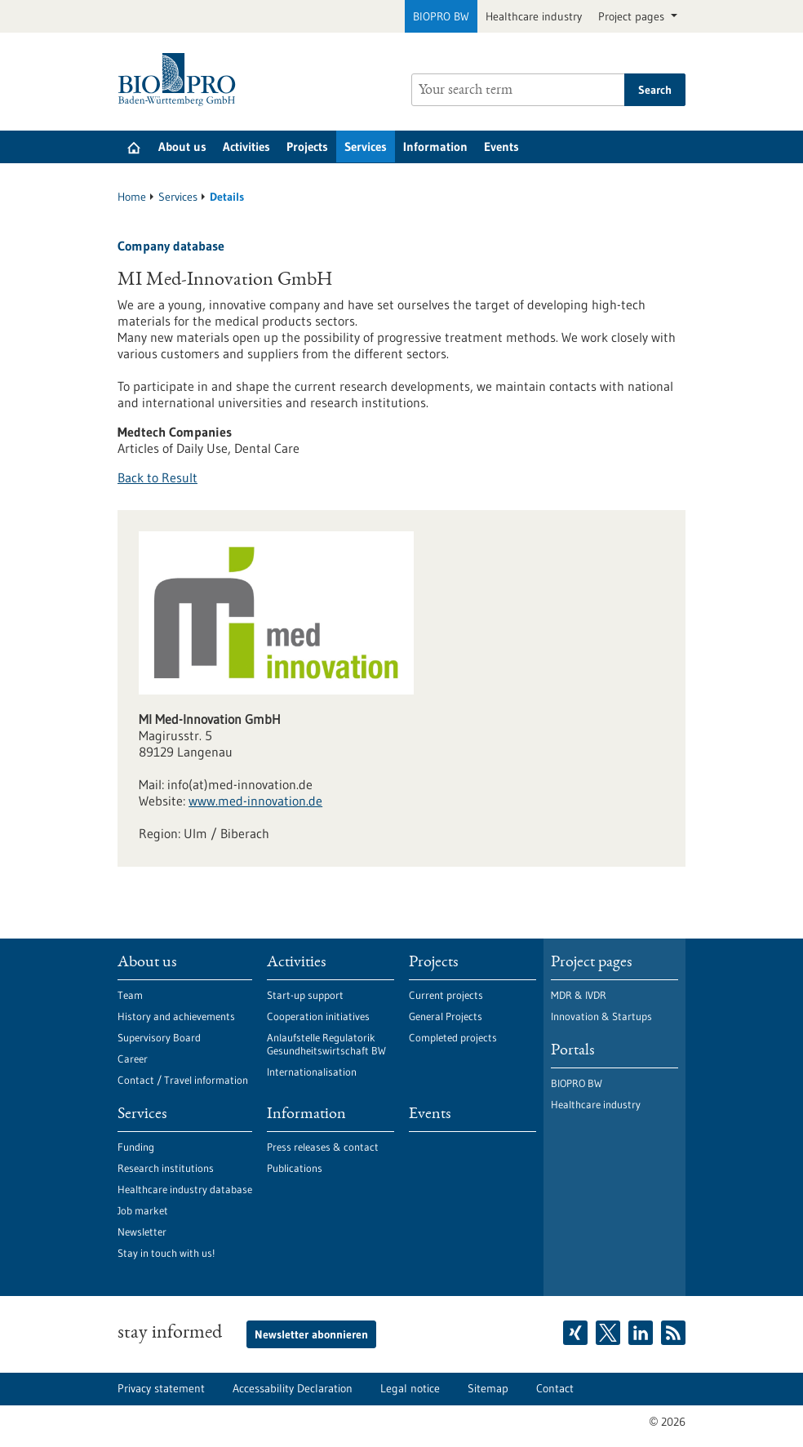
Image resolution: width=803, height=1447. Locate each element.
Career (133, 1058)
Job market (143, 1210)
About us (182, 146)
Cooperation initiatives (318, 1016)
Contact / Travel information (183, 1079)
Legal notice (410, 1388)
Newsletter (142, 1231)
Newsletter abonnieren (311, 1334)
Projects (307, 146)
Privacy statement (161, 1388)
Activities (246, 146)
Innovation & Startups (601, 1016)
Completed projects (453, 1037)
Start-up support (305, 994)
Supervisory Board (159, 1037)
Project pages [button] (633, 16)
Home (132, 196)
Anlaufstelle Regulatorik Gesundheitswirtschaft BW (326, 1044)
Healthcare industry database (185, 1189)
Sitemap (488, 1388)
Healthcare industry (534, 16)
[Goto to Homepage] (181, 79)
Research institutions (166, 1167)
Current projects (446, 994)
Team (130, 994)
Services (365, 146)
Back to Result (157, 477)
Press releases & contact (323, 1146)
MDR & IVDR (578, 994)
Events (501, 146)
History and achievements (176, 1016)
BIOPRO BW (441, 16)
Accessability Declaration (293, 1388)
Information (435, 146)
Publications (294, 1167)
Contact (555, 1388)
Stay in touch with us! (166, 1252)
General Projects (445, 1016)
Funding (136, 1146)
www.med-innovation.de (255, 800)
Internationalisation (312, 1071)
